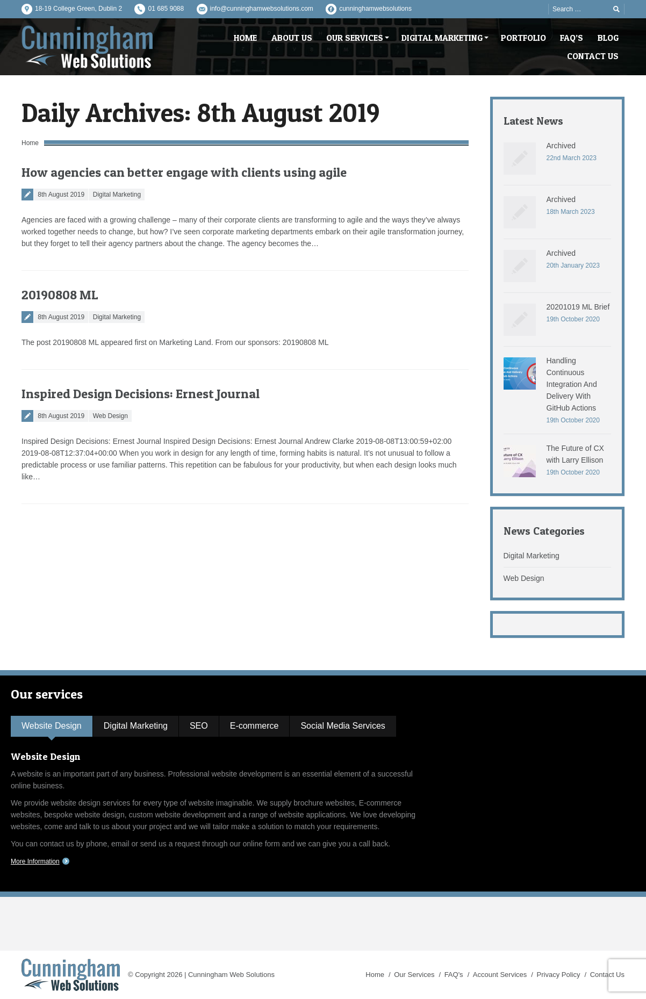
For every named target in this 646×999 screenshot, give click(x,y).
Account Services (500, 975)
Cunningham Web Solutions (231, 975)
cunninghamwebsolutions (375, 8)
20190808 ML (59, 295)
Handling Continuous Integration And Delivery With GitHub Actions (572, 384)
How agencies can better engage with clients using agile (184, 172)
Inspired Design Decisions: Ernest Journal (140, 393)
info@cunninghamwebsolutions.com (261, 8)
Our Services (414, 975)
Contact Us (607, 975)
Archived (561, 145)
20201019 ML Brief (578, 307)
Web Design (110, 416)
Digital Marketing (117, 194)
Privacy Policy (558, 975)
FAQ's (453, 975)
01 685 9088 (166, 8)
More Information (35, 861)
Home (30, 143)
